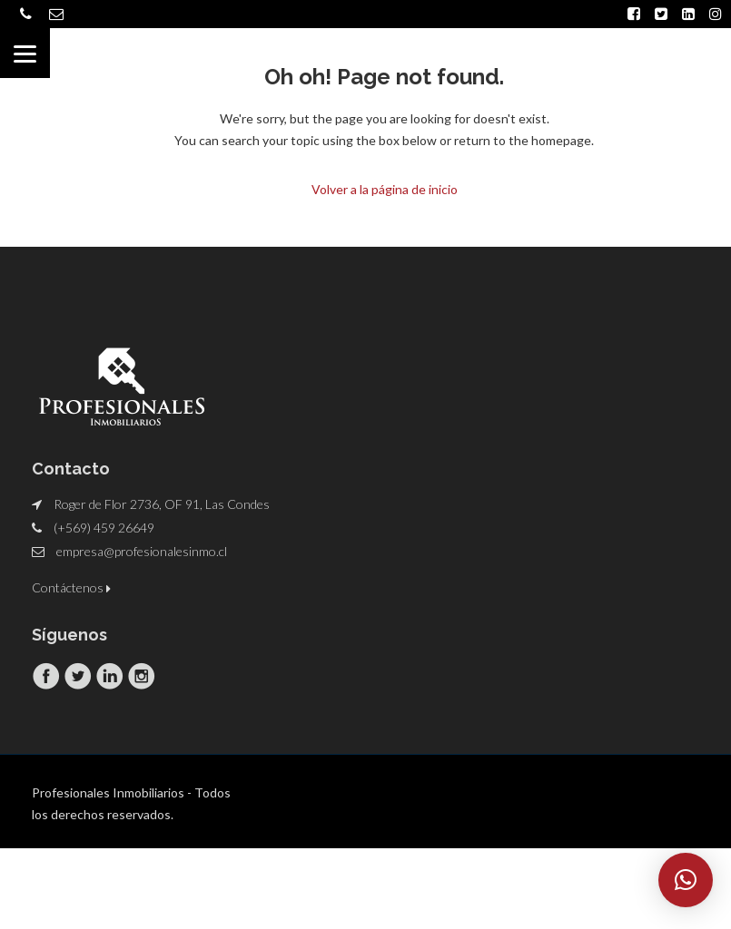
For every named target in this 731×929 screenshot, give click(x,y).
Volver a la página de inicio (384, 189)
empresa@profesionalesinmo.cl (141, 550)
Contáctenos (71, 586)
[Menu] (25, 53)
